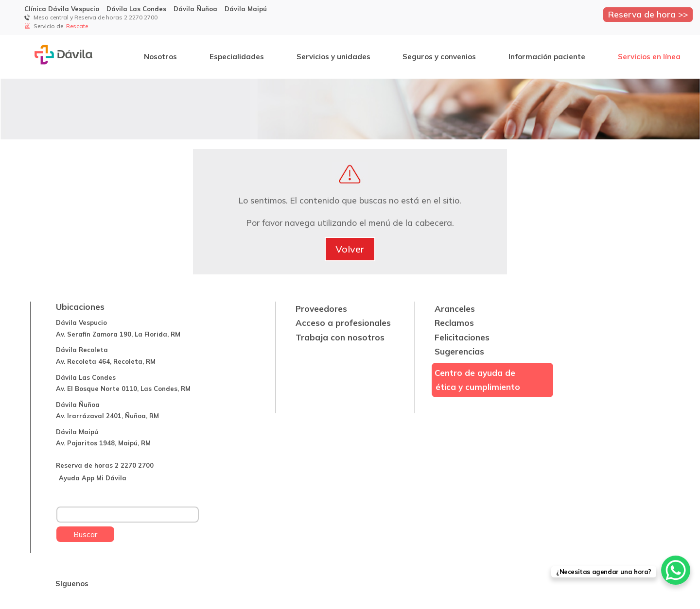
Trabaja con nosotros (340, 337)
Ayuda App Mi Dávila (92, 478)
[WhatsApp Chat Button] (675, 570)
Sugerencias (459, 351)
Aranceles (455, 309)
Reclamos (454, 323)
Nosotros (160, 56)
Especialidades (237, 56)
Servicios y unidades (333, 56)
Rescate (77, 26)
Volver (350, 249)
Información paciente (546, 56)
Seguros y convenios (439, 56)
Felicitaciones (462, 337)
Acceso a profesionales (343, 323)
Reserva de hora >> (648, 14)
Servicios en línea (649, 56)
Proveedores (321, 309)
